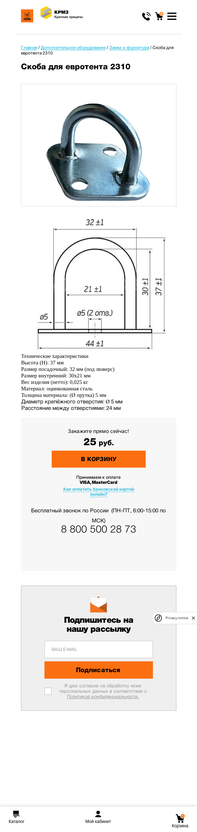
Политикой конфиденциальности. (103, 696)
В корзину (98, 459)
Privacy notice (177, 618)
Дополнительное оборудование (73, 47)
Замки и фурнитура (129, 47)
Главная (29, 47)
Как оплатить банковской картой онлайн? (98, 491)
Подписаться (98, 670)
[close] (193, 618)
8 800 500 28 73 (98, 529)
